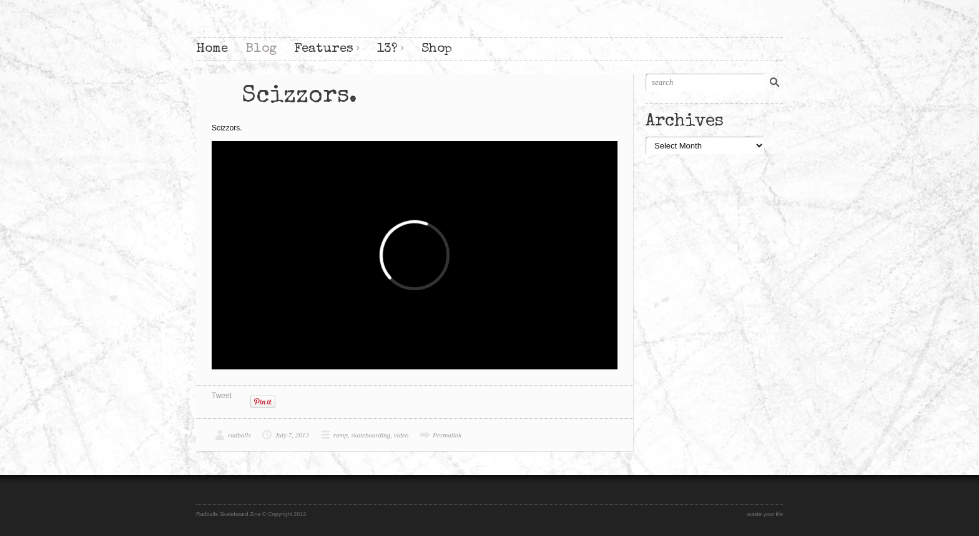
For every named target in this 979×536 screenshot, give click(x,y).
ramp (340, 435)
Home (212, 49)
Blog (261, 49)
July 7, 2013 (292, 435)
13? (387, 49)
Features (323, 49)
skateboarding (371, 435)
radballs (239, 435)
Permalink (447, 435)
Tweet (222, 395)
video (401, 435)
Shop (436, 49)
